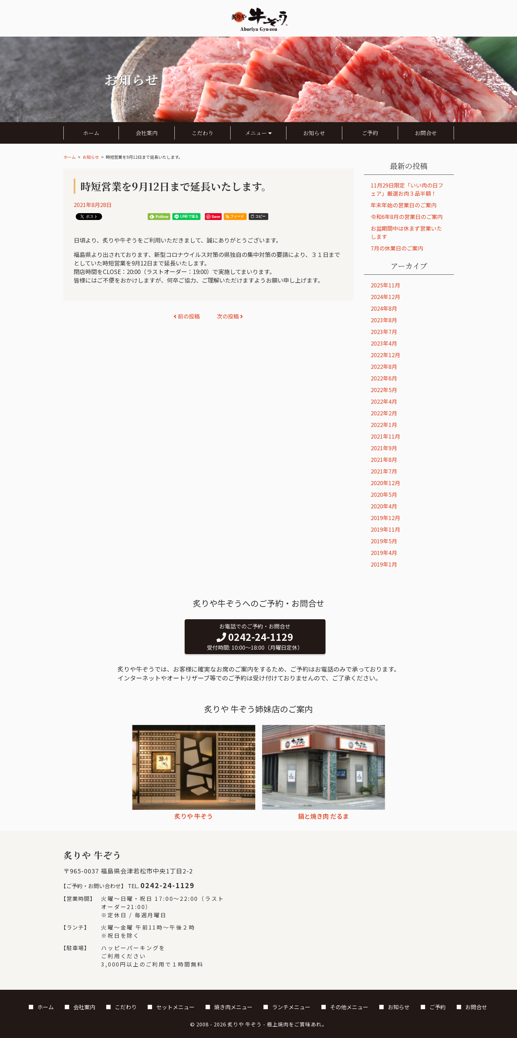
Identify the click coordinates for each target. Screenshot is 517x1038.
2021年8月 (384, 459)
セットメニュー (175, 1007)
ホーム (91, 133)
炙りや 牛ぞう (244, 1024)
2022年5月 (384, 390)
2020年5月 (384, 494)
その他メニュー (349, 1007)
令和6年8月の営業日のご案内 (407, 216)
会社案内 (147, 133)
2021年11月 (385, 436)
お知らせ (314, 133)
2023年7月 (384, 331)
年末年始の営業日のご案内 (403, 205)
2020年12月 (385, 483)
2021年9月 (384, 448)
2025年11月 (385, 285)
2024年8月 (384, 308)
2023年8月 (384, 320)
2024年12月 (385, 297)
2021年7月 (384, 471)
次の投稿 (230, 316)
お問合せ (426, 133)
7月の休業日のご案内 (397, 248)
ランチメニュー (291, 1007)
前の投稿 (187, 316)
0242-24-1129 (167, 885)
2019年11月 (385, 529)
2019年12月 (385, 518)
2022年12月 (385, 355)
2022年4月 (384, 401)
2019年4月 (384, 552)
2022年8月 (384, 366)
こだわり (202, 133)
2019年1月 (384, 564)
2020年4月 (384, 506)
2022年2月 (384, 413)
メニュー (258, 133)
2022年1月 (384, 424)
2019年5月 (384, 541)
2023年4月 (384, 343)
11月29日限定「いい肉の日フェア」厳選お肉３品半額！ (407, 189)
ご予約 (370, 133)
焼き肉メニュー (233, 1007)
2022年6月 (384, 378)
